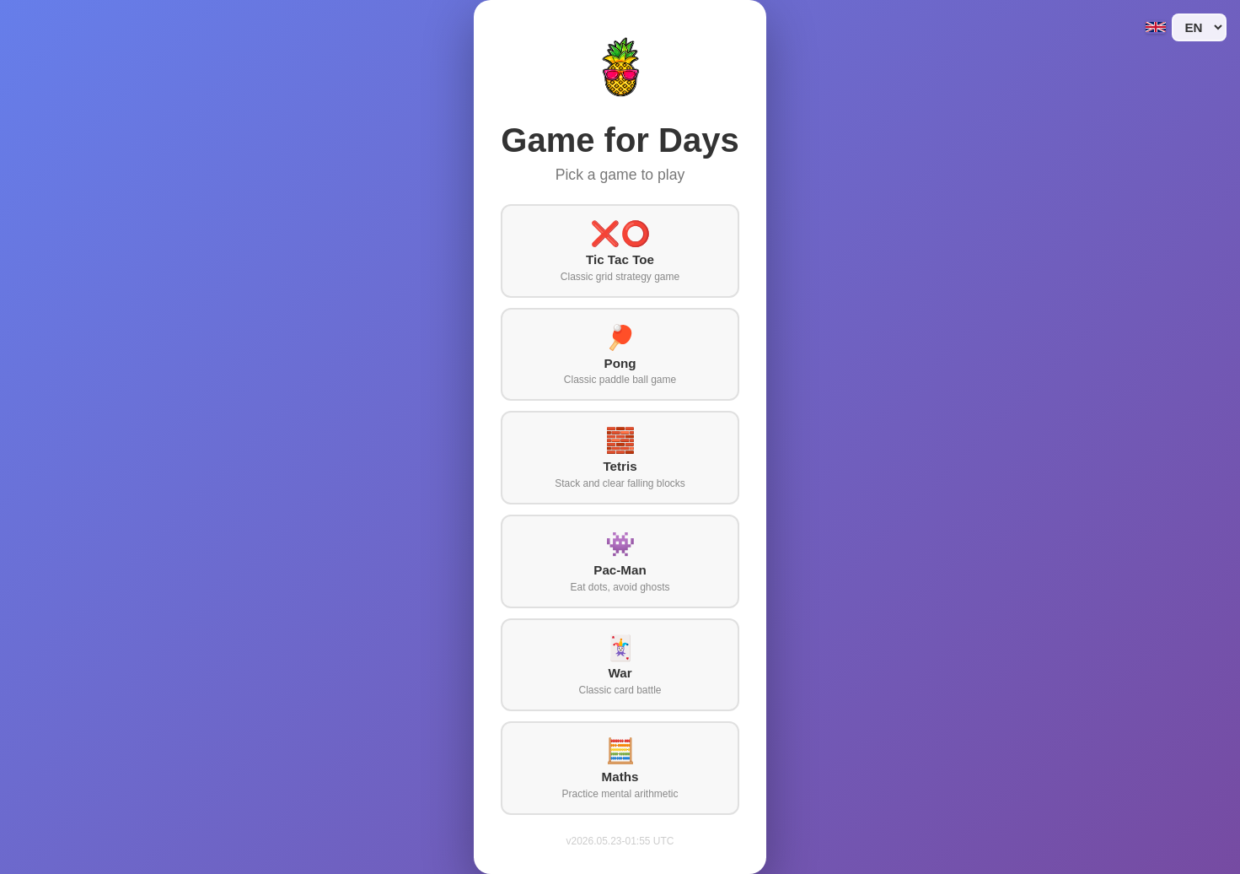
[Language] (1199, 27)
